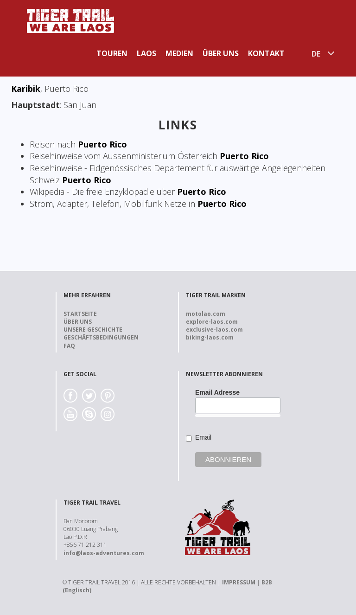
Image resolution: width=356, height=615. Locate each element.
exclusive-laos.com (214, 329)
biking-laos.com (210, 337)
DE (316, 54)
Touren (111, 53)
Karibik (25, 88)
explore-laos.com (212, 322)
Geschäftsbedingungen (101, 337)
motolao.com (205, 314)
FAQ (69, 346)
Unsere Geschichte (93, 329)
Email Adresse (217, 392)
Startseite (80, 314)
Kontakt (266, 53)
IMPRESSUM (238, 582)
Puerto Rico (102, 144)
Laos (146, 53)
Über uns (221, 53)
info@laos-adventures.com (104, 553)
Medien (179, 53)
